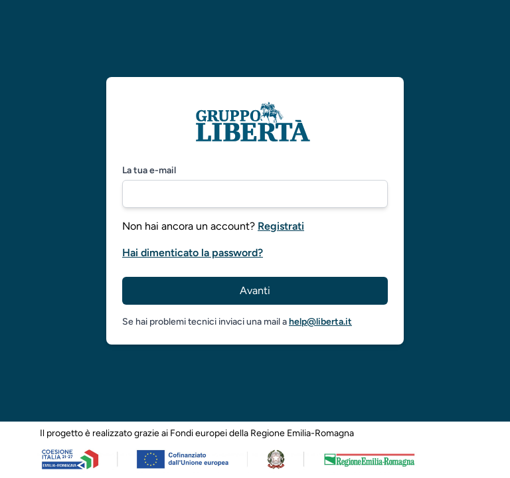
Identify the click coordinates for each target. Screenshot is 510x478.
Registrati (281, 226)
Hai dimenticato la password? (192, 252)
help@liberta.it (320, 321)
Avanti (255, 290)
